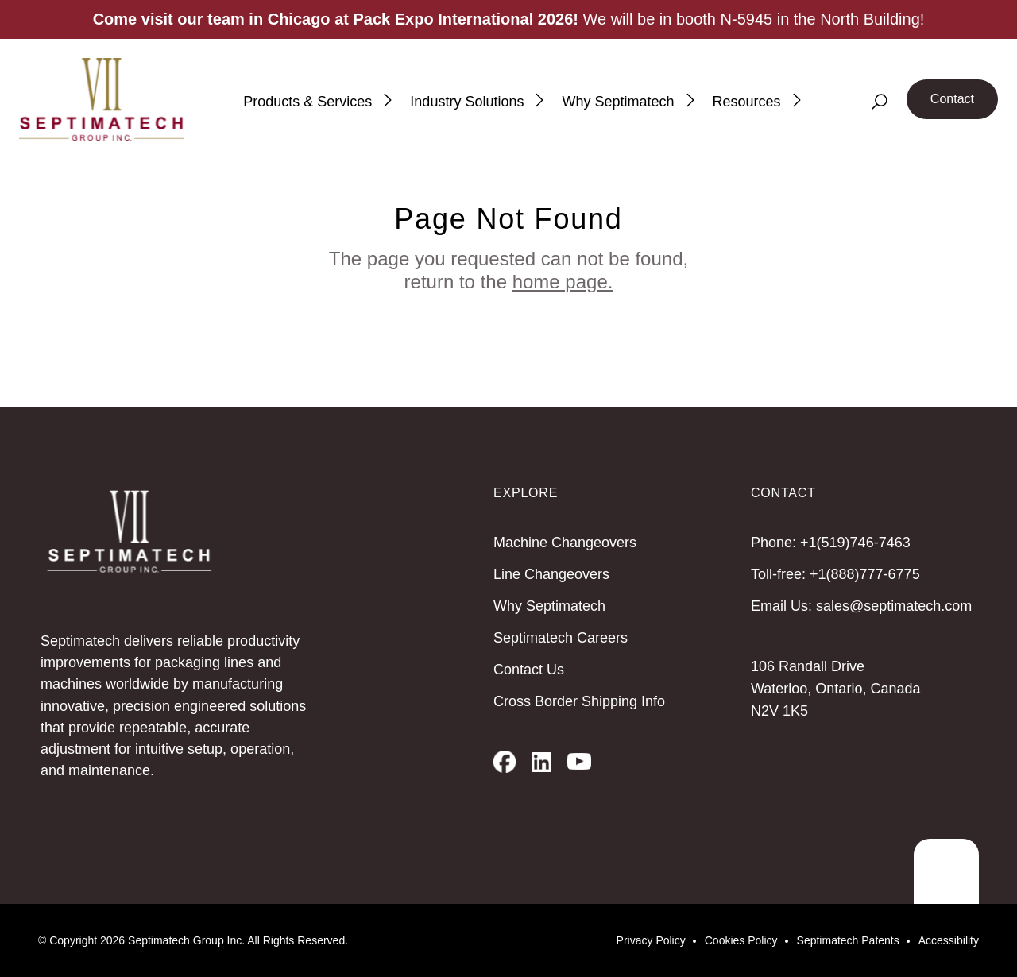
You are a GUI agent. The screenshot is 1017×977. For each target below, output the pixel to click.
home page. (562, 281)
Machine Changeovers (564, 542)
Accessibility (948, 940)
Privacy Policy (651, 940)
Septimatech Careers (560, 638)
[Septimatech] (101, 99)
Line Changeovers (551, 574)
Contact (952, 99)
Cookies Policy (741, 940)
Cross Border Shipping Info (579, 701)
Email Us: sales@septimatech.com (861, 606)
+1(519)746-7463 (855, 542)
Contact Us (528, 670)
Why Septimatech (549, 606)
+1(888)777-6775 (865, 574)
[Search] (879, 101)
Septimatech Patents (848, 940)
